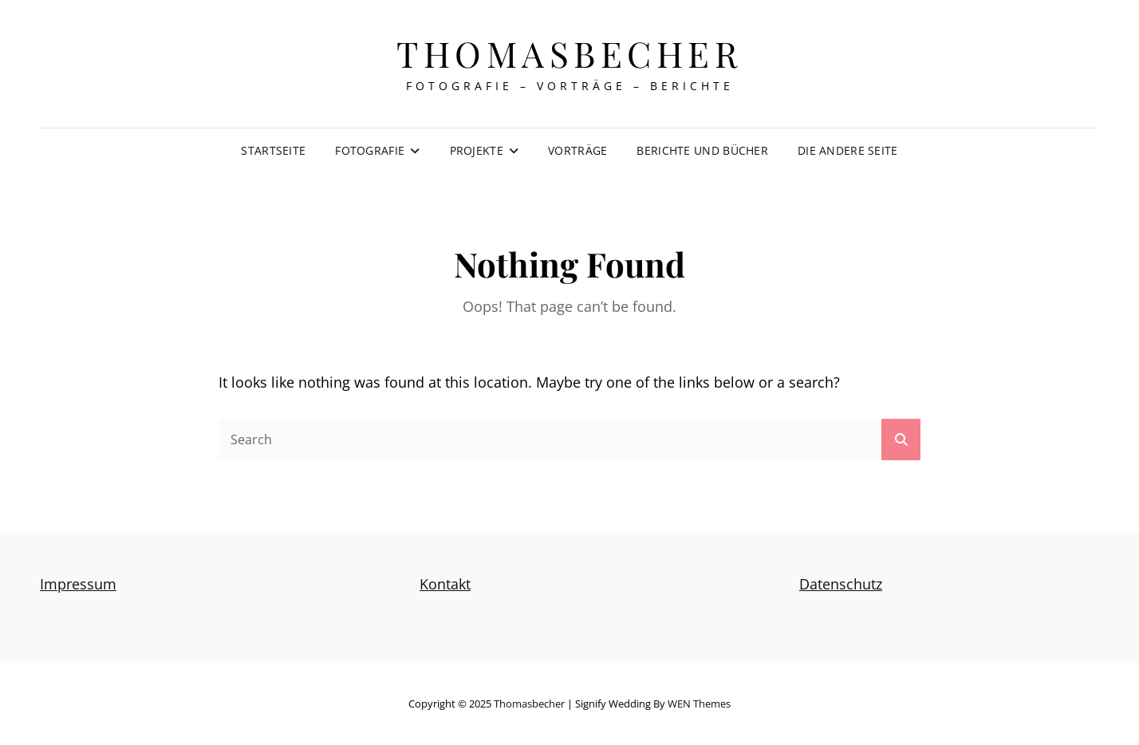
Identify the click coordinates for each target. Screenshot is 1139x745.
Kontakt (445, 583)
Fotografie (369, 150)
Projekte (476, 150)
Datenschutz (840, 583)
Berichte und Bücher (702, 150)
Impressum (78, 583)
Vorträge (577, 150)
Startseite (273, 150)
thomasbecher (569, 53)
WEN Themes (699, 703)
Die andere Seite (848, 150)
